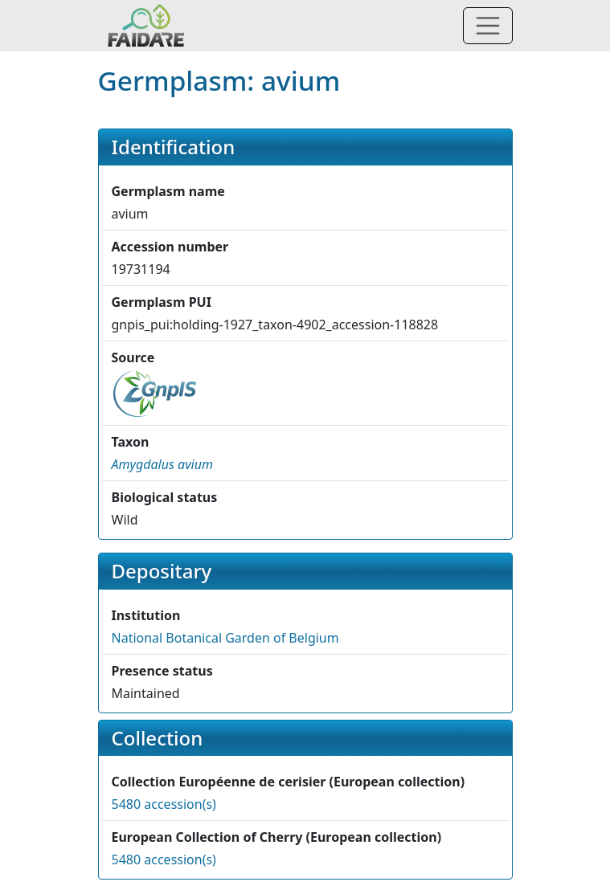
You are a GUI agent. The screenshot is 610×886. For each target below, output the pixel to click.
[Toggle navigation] (488, 25)
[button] (163, 464)
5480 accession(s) (164, 804)
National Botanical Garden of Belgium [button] (225, 638)
